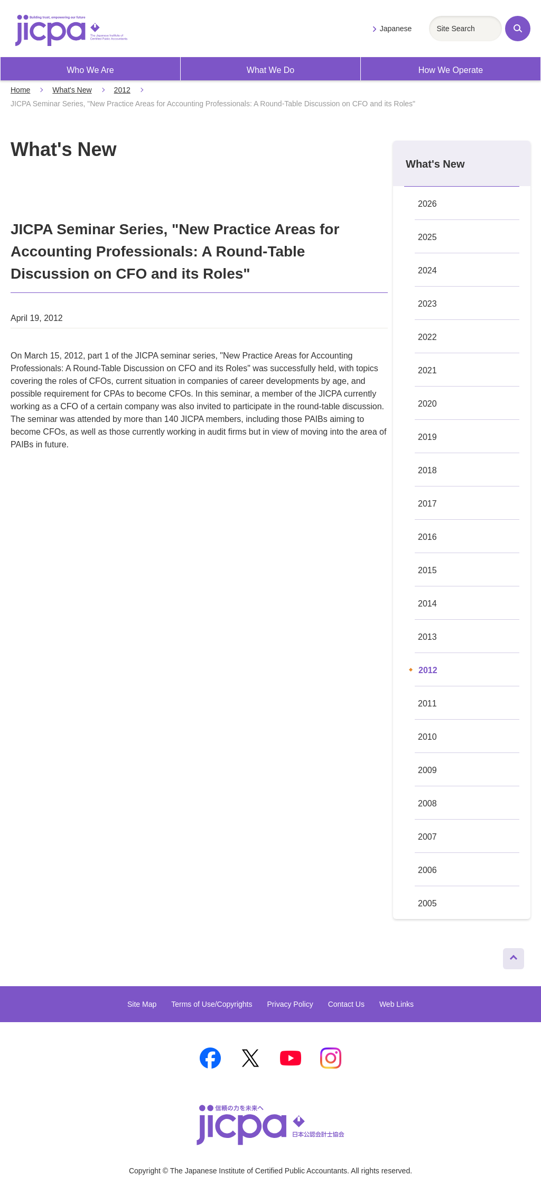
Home (20, 90)
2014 (427, 603)
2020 (427, 403)
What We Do (270, 70)
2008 (427, 803)
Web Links (396, 1004)
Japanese (396, 28)
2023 (427, 303)
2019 (427, 437)
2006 (427, 870)
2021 (427, 370)
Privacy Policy (290, 1004)
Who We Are (90, 70)
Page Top (509, 956)
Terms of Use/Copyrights (211, 1004)
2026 (427, 203)
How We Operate (450, 70)
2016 (427, 536)
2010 (427, 736)
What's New (71, 90)
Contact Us (346, 1004)
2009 (427, 770)
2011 (427, 703)
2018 (427, 470)
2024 (427, 270)
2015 (427, 570)
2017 (427, 503)
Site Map (141, 1004)
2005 (427, 903)
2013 (427, 636)
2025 (427, 237)
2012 (122, 90)
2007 (427, 836)
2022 (427, 337)
